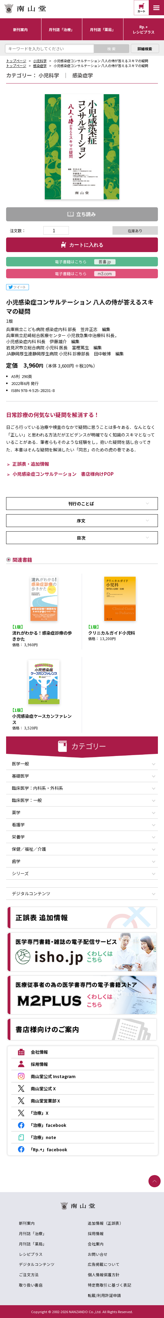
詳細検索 (144, 48)
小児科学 (40, 60)
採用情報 (96, 1233)
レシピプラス (31, 1254)
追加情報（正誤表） (105, 1223)
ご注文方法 (29, 1274)
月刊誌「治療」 (33, 1233)
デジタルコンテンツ (37, 1264)
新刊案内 (27, 1223)
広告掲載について (103, 1264)
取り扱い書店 (31, 1285)
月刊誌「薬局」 (33, 1244)
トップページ (16, 60)
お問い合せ (98, 1254)
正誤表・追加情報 (30, 464)
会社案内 (96, 1244)
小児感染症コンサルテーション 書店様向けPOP (63, 474)
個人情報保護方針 (103, 1274)
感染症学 (40, 65)
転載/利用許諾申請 (104, 1295)
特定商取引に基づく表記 (109, 1285)
